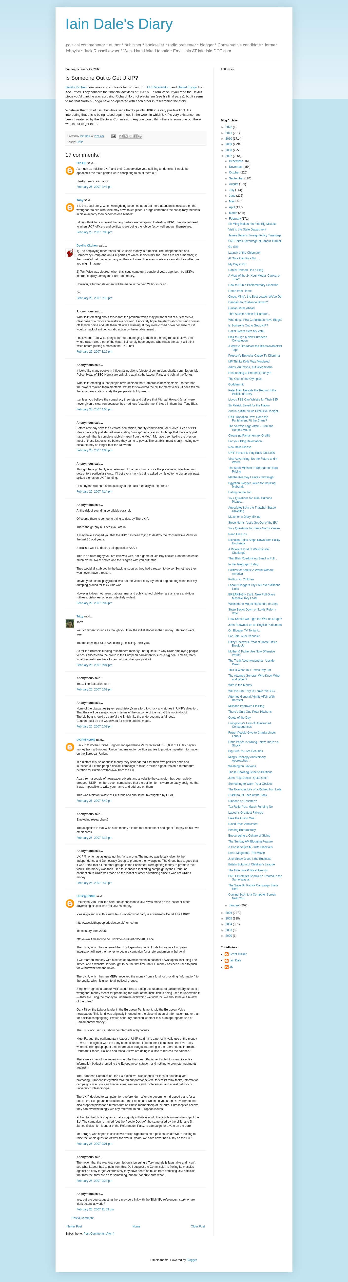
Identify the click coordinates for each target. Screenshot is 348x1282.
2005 (229, 918)
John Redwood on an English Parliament (255, 625)
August (234, 184)
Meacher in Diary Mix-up (244, 516)
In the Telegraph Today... (244, 564)
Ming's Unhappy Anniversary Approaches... (247, 758)
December (236, 161)
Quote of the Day (239, 717)
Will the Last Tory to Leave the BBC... (252, 691)
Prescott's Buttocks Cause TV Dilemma (254, 355)
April (232, 207)
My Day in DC (237, 264)
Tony (80, 200)
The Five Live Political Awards (248, 870)
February (235, 218)
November (236, 167)
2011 (229, 133)
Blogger (192, 1260)
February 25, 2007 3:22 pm (94, 351)
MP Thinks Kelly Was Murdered (249, 361)
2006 (229, 913)
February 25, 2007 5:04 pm (94, 665)
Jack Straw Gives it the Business (249, 859)
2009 (229, 144)
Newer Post (74, 1226)
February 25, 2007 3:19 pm (94, 298)
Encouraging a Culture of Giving (249, 835)
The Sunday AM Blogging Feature (250, 841)
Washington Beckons (242, 766)
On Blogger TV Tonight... (244, 630)
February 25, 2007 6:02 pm (94, 726)
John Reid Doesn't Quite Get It (248, 778)
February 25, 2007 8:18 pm (94, 838)
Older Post (198, 1226)
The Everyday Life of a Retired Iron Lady (254, 789)
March (233, 213)
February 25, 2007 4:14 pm (94, 491)
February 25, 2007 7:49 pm (94, 801)
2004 (229, 924)
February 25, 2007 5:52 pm (94, 689)
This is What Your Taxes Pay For (249, 670)
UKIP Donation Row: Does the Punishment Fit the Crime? (248, 418)
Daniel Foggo (187, 87)
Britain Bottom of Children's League (251, 864)
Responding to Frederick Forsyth (249, 373)
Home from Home (240, 291)
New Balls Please (239, 447)
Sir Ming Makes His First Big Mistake (252, 224)
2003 (229, 930)
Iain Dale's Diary (119, 24)
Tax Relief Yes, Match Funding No (250, 806)
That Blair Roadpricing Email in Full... (252, 558)
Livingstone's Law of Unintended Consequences (249, 725)
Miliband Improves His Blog (246, 706)
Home (136, 1226)
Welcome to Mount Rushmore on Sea (253, 604)
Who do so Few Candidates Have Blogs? (255, 320)
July (232, 190)
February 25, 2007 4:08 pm (94, 450)
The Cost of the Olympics (245, 379)
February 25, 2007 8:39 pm (94, 883)
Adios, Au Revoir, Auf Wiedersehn (250, 367)
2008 (229, 150)
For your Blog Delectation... (246, 441)
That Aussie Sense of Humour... (249, 314)
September (236, 178)
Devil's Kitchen (76, 87)
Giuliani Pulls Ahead (241, 308)
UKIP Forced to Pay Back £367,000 (251, 453)
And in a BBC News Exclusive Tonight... (254, 411)
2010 (229, 138)
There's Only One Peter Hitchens (250, 711)
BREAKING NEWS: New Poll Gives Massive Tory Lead (251, 596)
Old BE (81, 163)
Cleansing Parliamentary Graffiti (249, 435)
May (232, 201)
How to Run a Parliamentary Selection (253, 285)
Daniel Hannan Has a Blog (245, 270)
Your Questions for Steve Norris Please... (255, 528)
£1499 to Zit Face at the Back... (249, 795)
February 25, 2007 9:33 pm (94, 1181)
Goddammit (236, 384)
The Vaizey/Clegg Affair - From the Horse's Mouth (250, 427)
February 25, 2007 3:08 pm (94, 232)
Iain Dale (235, 960)
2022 (229, 127)
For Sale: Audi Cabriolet (244, 636)
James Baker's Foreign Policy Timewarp (254, 235)
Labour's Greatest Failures (245, 812)
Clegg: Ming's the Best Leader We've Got (255, 296)
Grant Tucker (238, 954)
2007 (229, 156)
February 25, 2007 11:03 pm (95, 1209)
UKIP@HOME (86, 740)
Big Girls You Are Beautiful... (246, 751)
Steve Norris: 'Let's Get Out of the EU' (253, 522)
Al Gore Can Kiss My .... (244, 258)
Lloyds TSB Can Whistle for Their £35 (253, 399)
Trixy (80, 616)
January (234, 905)
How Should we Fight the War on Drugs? (255, 619)
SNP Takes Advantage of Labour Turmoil (255, 241)
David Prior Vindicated (243, 824)
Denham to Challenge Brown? (248, 302)
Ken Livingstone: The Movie (246, 853)
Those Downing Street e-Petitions (250, 772)
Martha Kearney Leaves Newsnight (251, 477)
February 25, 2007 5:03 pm (94, 603)
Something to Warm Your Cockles (250, 783)
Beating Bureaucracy (242, 830)
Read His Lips (237, 534)
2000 (229, 936)
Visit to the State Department (247, 229)
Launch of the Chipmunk (244, 252)
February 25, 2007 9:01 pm (94, 1144)
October (234, 172)
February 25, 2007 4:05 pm (94, 409)
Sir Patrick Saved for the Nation (249, 405)
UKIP (80, 141)
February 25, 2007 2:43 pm (94, 187)
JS (231, 967)
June (232, 195)
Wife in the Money (240, 685)
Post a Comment (83, 1218)
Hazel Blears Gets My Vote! (246, 331)
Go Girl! (233, 247)
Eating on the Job (239, 492)
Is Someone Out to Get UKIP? (248, 325)
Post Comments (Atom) (98, 1233)
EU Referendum (159, 87)
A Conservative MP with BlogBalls (250, 847)
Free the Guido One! (241, 818)
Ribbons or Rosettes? (242, 801)
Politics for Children (241, 579)
